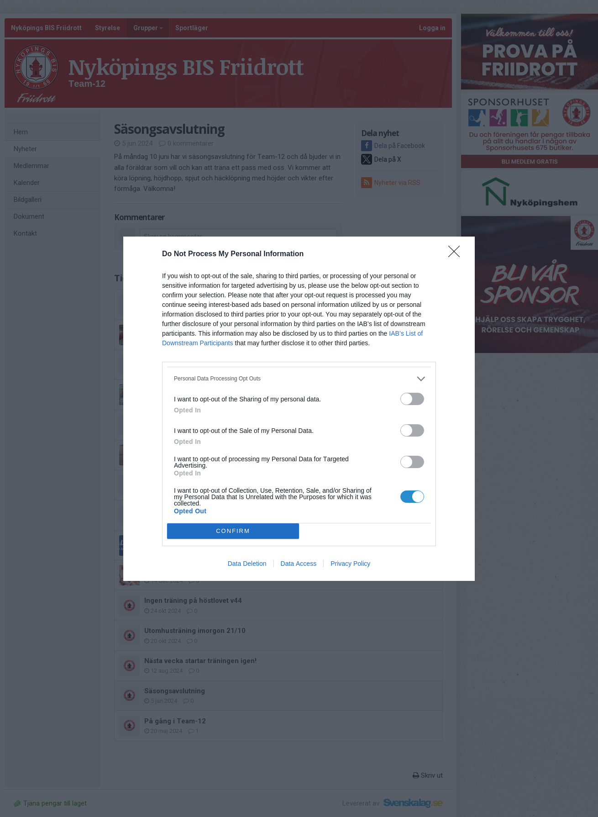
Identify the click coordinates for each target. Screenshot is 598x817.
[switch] (412, 399)
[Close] (457, 254)
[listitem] (299, 379)
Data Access (299, 563)
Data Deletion (247, 563)
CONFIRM (233, 530)
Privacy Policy (350, 563)
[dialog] (299, 409)
